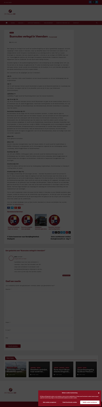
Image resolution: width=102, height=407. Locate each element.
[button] (99, 393)
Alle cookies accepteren (49, 402)
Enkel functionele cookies (70, 402)
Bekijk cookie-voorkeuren (90, 402)
